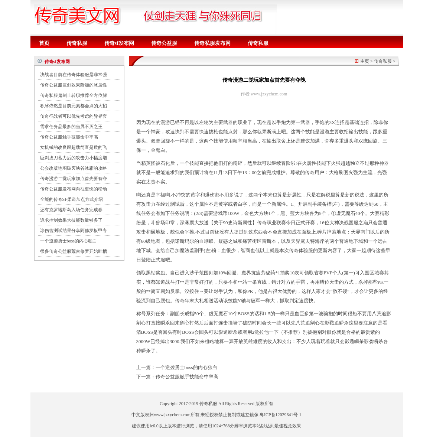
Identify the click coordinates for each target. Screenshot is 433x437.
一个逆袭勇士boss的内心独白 (68, 241)
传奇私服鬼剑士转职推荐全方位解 (73, 95)
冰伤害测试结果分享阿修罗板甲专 (73, 230)
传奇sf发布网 (119, 43)
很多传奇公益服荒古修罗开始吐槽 (73, 251)
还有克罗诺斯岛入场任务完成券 (71, 209)
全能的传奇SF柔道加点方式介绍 (71, 199)
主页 (364, 61)
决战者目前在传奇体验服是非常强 (73, 74)
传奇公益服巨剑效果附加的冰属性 (73, 85)
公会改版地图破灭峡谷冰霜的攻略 (73, 168)
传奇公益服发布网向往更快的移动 (73, 189)
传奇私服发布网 (212, 43)
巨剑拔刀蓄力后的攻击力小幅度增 (73, 157)
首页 (44, 43)
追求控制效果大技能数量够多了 (71, 220)
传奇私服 (76, 43)
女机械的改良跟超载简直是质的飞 (73, 147)
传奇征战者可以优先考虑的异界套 (73, 116)
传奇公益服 (164, 43)
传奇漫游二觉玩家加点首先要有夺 (73, 178)
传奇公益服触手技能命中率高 (69, 137)
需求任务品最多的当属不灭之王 (71, 126)
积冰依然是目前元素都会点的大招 (73, 105)
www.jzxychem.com (172, 414)
